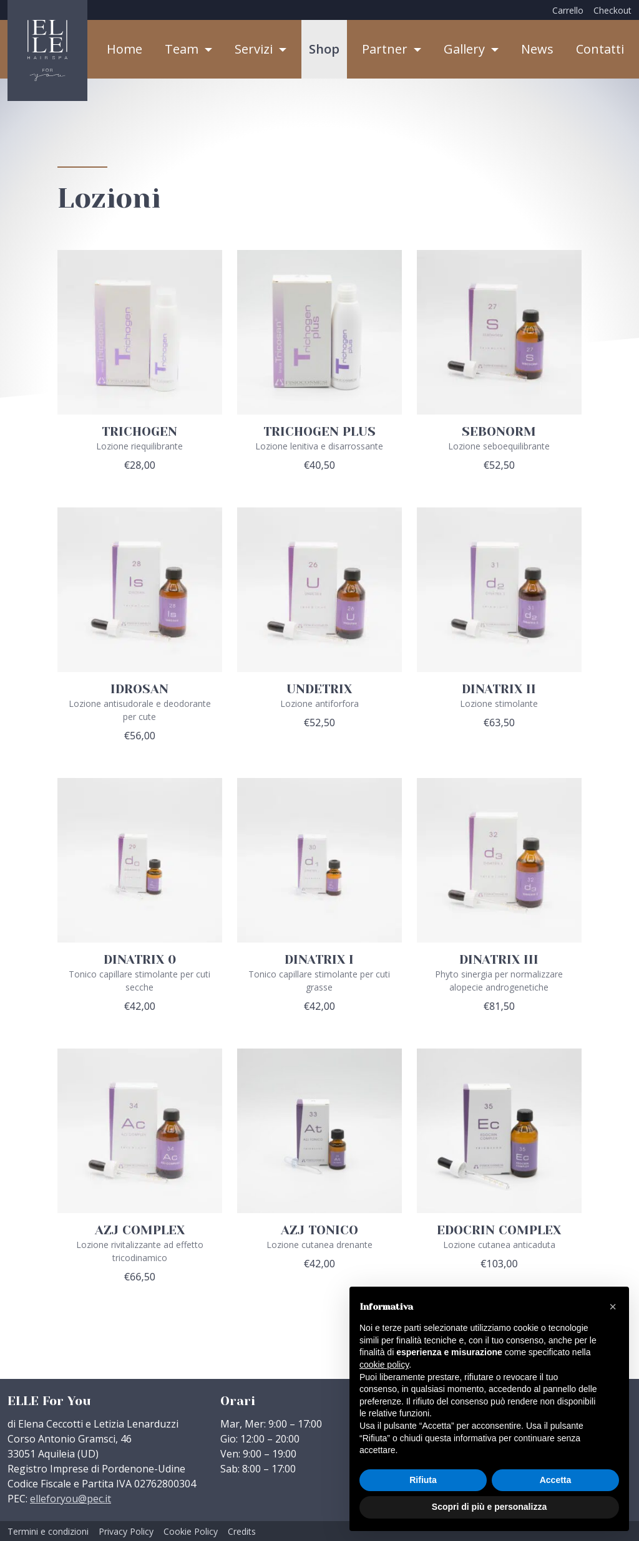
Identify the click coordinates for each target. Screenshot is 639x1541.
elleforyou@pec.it (70, 1498)
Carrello (567, 10)
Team (183, 49)
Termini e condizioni (48, 1531)
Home (124, 49)
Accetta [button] (556, 1480)
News (537, 49)
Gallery (466, 49)
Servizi (255, 49)
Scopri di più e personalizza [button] (489, 1507)
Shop (324, 49)
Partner (386, 49)
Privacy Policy (126, 1531)
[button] (613, 1307)
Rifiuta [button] (423, 1480)
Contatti (600, 49)
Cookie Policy (190, 1531)
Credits (242, 1531)
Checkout (612, 10)
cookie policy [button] (384, 1365)
